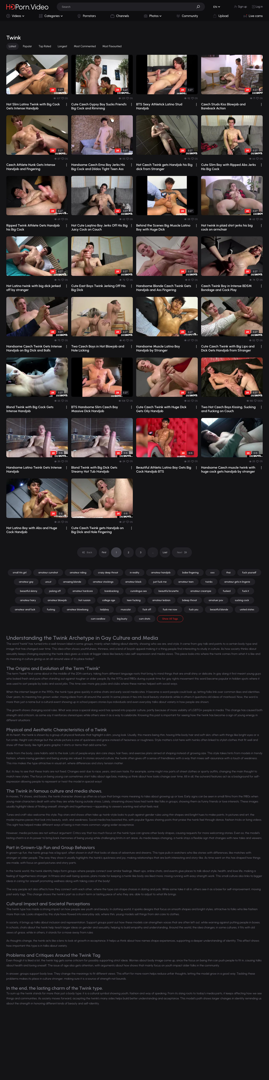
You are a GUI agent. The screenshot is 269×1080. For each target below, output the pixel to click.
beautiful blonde (219, 609)
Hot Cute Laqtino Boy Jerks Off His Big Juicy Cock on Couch (99, 227)
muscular (126, 609)
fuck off (147, 609)
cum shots (144, 618)
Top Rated (45, 46)
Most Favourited (111, 46)
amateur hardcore (83, 591)
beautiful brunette (169, 591)
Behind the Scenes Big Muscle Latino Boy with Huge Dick (163, 227)
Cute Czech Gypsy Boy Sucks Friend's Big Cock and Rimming (99, 106)
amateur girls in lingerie (237, 581)
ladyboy (104, 609)
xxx (212, 572)
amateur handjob (160, 572)
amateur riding (78, 572)
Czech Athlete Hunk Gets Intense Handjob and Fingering (30, 167)
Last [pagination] (165, 552)
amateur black (133, 581)
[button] (199, 7)
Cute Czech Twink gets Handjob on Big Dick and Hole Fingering (97, 530)
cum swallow (98, 618)
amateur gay (26, 581)
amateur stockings (103, 581)
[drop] (66, 104)
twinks (208, 581)
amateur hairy (28, 600)
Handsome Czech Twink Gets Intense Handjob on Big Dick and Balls (34, 348)
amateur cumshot (48, 572)
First (104, 552)
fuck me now (170, 609)
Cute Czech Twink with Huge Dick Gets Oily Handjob (161, 409)
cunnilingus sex (138, 591)
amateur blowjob (57, 600)
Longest (62, 46)
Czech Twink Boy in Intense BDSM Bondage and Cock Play (226, 288)
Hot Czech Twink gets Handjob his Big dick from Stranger (164, 167)
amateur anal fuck (25, 609)
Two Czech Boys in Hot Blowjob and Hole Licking (97, 348)
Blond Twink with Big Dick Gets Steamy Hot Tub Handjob (94, 469)
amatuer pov (216, 600)
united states (247, 609)
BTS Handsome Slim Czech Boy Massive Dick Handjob (94, 409)
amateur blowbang (77, 609)
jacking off (55, 591)
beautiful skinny (28, 591)
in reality (134, 572)
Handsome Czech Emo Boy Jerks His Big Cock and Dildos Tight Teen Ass (98, 167)
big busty (122, 618)
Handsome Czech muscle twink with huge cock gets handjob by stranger (228, 469)
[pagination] (87, 552)
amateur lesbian (161, 600)
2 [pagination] (128, 552)
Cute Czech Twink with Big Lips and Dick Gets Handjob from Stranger (227, 348)
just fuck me (160, 581)
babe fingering (190, 572)
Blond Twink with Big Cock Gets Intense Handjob (29, 409)
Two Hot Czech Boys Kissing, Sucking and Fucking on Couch (228, 409)
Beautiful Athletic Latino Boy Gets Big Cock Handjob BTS (163, 469)
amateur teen (186, 581)
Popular (27, 46)
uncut (48, 581)
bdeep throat (189, 600)
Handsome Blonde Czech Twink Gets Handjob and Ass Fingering (163, 288)
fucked (227, 591)
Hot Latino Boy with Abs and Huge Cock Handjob (31, 530)
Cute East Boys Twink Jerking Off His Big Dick (98, 288)
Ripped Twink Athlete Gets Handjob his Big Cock (33, 227)
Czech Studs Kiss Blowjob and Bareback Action (223, 106)
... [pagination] (152, 552)
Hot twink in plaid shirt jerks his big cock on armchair (227, 227)
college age (108, 600)
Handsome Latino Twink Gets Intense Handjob (34, 469)
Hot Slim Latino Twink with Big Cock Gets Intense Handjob (33, 106)
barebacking (112, 591)
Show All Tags (170, 618)
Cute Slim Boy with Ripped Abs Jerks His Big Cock (228, 167)
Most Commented (85, 46)
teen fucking (134, 600)
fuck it (245, 591)
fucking (51, 609)
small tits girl (20, 572)
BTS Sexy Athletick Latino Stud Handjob (159, 106)
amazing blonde (72, 581)
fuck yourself (249, 572)
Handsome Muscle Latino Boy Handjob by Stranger (158, 348)
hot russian (85, 600)
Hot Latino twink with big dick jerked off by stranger (33, 288)
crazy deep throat (108, 572)
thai (228, 572)
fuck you (193, 609)
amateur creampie (200, 591)
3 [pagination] (140, 552)
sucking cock (242, 600)
